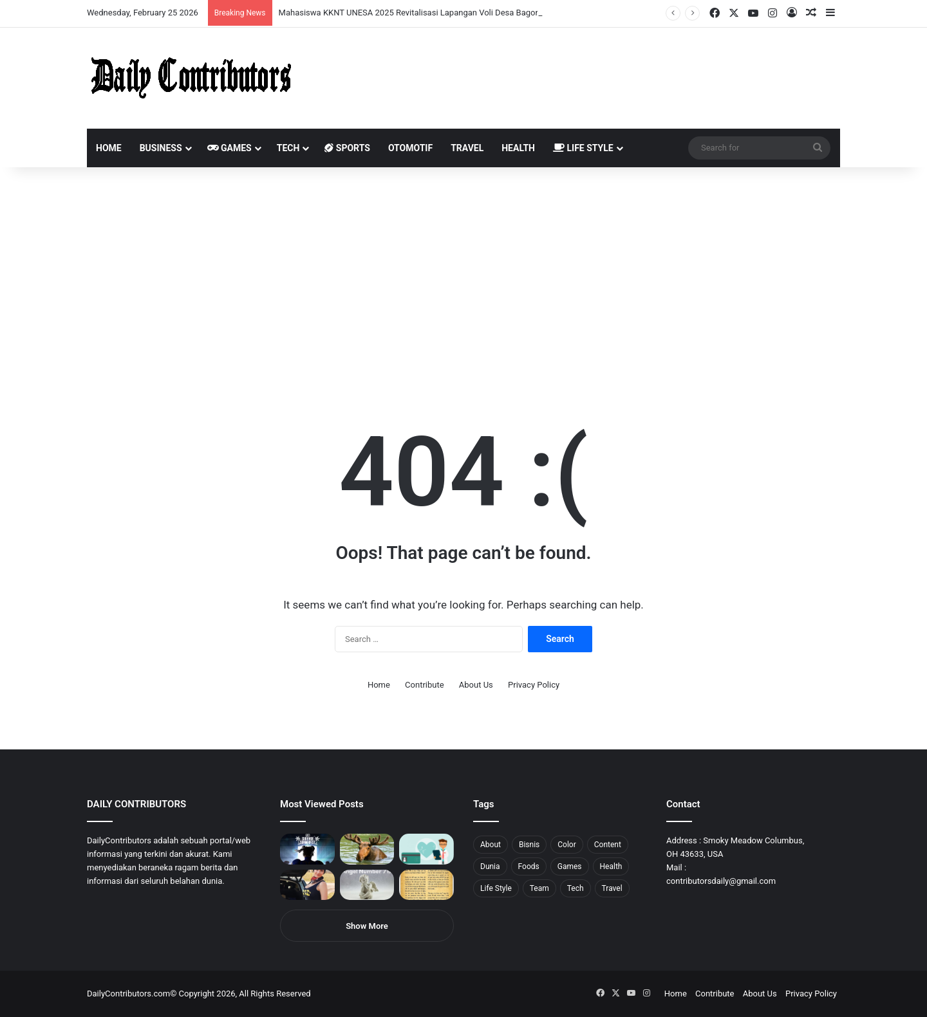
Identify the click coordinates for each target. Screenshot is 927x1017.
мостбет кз (93, 0)
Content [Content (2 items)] (607, 844)
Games (229, 148)
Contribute (424, 685)
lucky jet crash (138, 0)
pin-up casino (131, 0)
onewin (168, 0)
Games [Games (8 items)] (569, 866)
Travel (467, 148)
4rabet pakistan (201, 0)
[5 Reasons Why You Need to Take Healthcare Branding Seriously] (426, 849)
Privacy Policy (533, 685)
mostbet (1, 0)
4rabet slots (34, 0)
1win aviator (41, 0)
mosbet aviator (172, 0)
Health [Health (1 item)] (611, 866)
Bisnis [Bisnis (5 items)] (529, 844)
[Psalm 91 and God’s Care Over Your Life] (426, 885)
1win (72, 0)
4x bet (53, 0)
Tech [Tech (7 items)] (575, 888)
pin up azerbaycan (77, 0)
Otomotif (410, 148)
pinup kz (187, 0)
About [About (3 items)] (490, 844)
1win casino (105, 0)
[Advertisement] (463, 277)
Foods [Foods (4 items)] (528, 866)
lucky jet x (196, 0)
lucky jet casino (116, 0)
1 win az (102, 0)
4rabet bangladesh (58, 0)
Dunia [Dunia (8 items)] (490, 866)
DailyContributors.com (128, 993)
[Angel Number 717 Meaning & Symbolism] (367, 885)
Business (161, 148)
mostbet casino (17, 0)
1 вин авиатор (29, 0)
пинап (145, 0)
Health (518, 148)
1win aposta (64, 0)
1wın (73, 0)
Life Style (583, 148)
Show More (367, 926)
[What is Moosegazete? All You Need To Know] (367, 849)
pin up (82, 0)
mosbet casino (110, 0)
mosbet (124, 0)
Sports (347, 148)
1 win (4, 0)
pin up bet (159, 0)
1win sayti (7, 0)
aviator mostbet (163, 0)
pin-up (176, 0)
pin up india (68, 0)
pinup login (179, 0)
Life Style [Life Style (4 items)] (496, 888)
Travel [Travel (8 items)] (612, 888)
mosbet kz (151, 0)
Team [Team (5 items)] (539, 888)
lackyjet (147, 0)
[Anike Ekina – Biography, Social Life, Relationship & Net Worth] (307, 885)
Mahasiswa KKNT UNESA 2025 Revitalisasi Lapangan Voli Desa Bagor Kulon (420, 12)
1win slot (120, 0)
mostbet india (11, 0)
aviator (142, 0)
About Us (476, 685)
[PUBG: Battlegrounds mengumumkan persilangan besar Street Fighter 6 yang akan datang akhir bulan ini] (307, 849)
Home (109, 148)
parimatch (155, 0)
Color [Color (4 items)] (566, 844)
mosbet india (46, 0)
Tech (288, 148)
